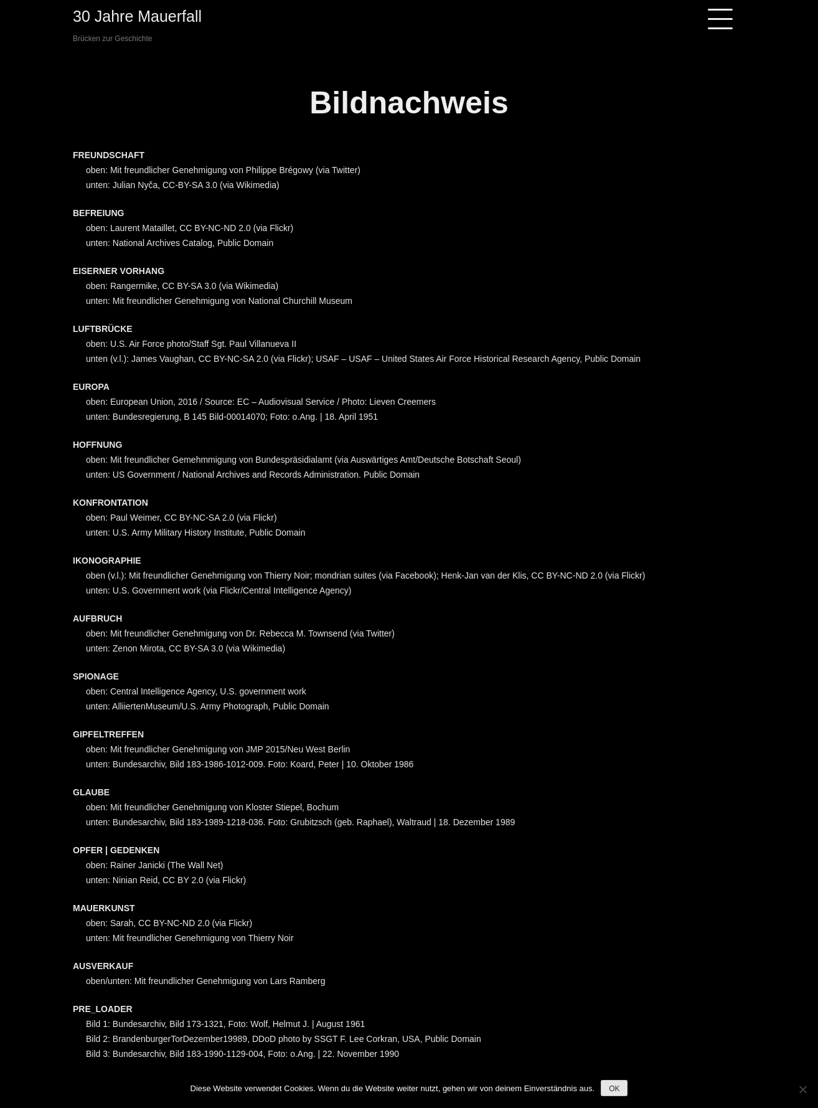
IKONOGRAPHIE (107, 561)
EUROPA (91, 387)
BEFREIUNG (98, 213)
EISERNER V (99, 271)
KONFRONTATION (110, 503)
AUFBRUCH (97, 618)
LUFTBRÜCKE (103, 329)
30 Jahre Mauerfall (137, 16)
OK (614, 1088)
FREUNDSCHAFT (108, 155)
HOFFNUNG (97, 445)
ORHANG (145, 271)
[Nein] (802, 1089)
